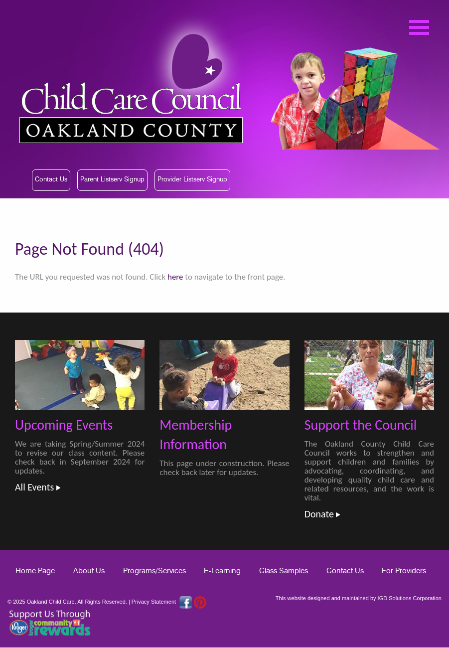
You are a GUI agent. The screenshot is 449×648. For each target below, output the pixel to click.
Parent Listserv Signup (112, 179)
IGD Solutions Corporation (410, 598)
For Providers (404, 571)
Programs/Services (154, 571)
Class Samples (283, 571)
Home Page (35, 571)
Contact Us (51, 179)
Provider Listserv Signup (192, 179)
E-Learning (222, 571)
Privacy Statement (154, 602)
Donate (322, 514)
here (175, 277)
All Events (37, 487)
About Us (89, 571)
